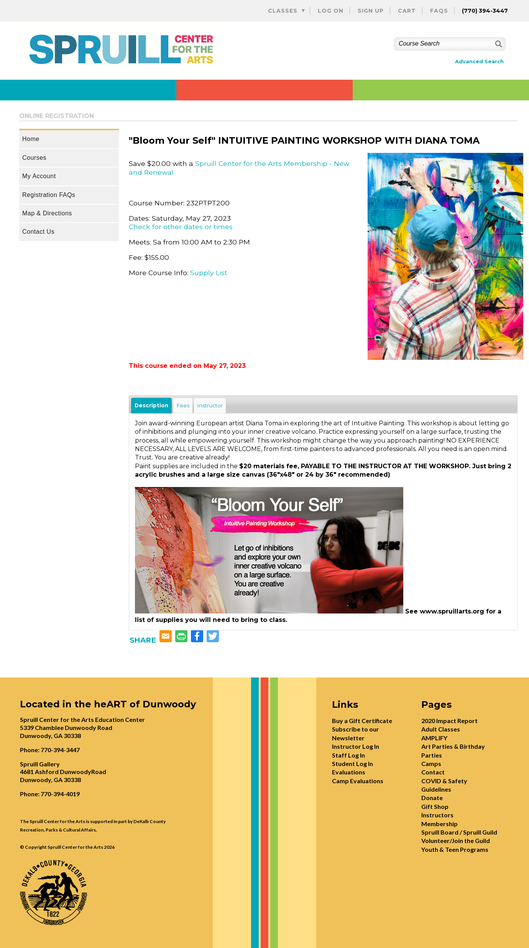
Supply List (208, 273)
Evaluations (348, 772)
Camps (431, 763)
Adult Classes (440, 729)
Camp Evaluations (357, 780)
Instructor (210, 405)
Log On (330, 10)
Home (30, 139)
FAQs (439, 10)
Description (151, 405)
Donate (432, 797)
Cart (407, 10)
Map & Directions (47, 213)
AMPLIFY (434, 737)
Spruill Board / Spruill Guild (459, 832)
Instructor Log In (355, 746)
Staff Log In (348, 755)
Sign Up (371, 10)
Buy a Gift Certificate (362, 720)
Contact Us (38, 231)
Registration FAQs (48, 195)
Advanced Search (479, 61)
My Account (39, 176)
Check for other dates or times (181, 227)
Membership (439, 823)
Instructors (437, 814)
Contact (433, 772)
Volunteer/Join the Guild (455, 840)
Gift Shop (435, 806)
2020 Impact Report (449, 720)
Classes (282, 10)
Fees (182, 405)
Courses (34, 157)
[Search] (498, 44)
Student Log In (352, 763)
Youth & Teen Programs (454, 849)
